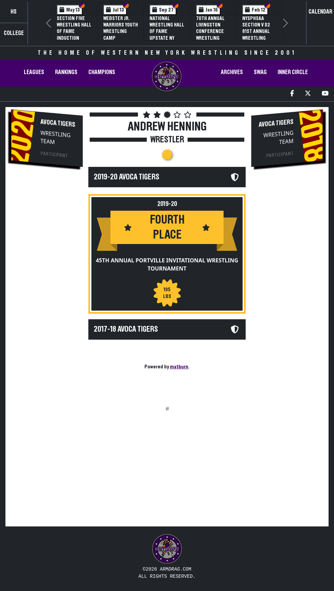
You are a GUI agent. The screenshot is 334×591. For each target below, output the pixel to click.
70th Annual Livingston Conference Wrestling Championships (213, 31)
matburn (179, 366)
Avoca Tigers (57, 123)
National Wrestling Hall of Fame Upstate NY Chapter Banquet (167, 35)
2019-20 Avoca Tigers (126, 177)
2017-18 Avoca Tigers (126, 329)
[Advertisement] (46, 287)
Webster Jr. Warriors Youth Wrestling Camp (120, 28)
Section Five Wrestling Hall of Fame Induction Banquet (74, 31)
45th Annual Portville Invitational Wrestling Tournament (167, 264)
